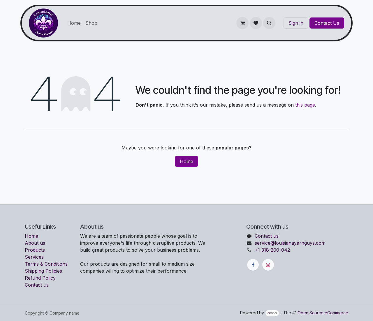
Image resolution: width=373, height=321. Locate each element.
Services (34, 257)
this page (305, 105)
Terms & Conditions (46, 264)
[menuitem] (74, 23)
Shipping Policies (43, 271)
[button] (269, 23)
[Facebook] (253, 265)
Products (35, 250)
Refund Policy (40, 278)
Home (186, 161)
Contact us (37, 285)
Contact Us (326, 23)
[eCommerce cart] (242, 23)
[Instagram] (268, 265)
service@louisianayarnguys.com (290, 243)
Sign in (295, 23)
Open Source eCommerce (323, 312)
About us (35, 243)
